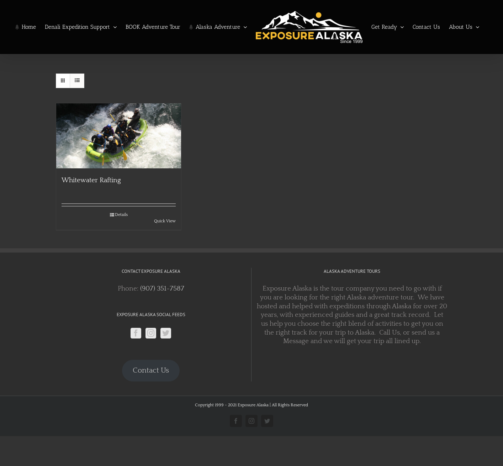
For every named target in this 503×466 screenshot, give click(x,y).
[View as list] (77, 81)
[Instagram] (150, 333)
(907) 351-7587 (162, 288)
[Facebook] (136, 333)
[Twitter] (165, 333)
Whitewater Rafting (91, 180)
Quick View (165, 221)
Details (121, 214)
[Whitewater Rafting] (118, 135)
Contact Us (151, 370)
